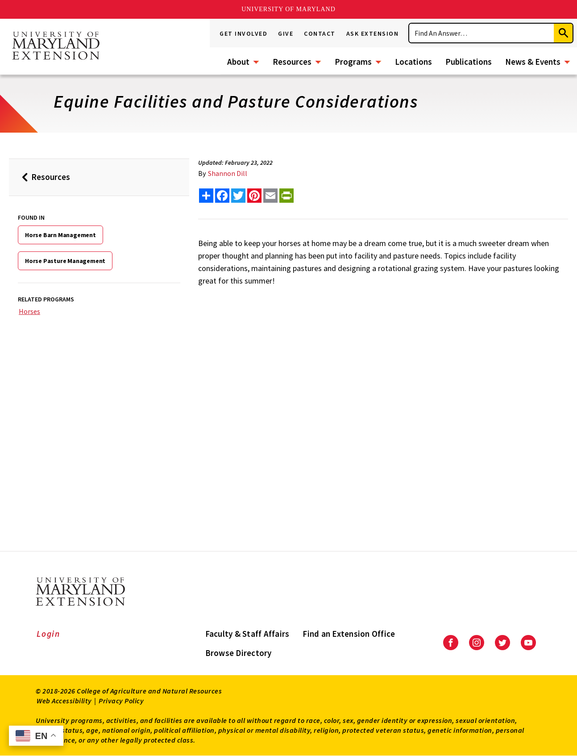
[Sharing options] (206, 195)
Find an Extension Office (349, 633)
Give (285, 33)
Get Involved (243, 33)
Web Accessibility (64, 700)
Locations (413, 61)
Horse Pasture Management (65, 261)
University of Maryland (288, 9)
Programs (353, 61)
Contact (320, 33)
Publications (468, 61)
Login (48, 633)
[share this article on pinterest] (254, 195)
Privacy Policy (121, 700)
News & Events (532, 61)
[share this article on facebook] (222, 195)
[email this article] (270, 195)
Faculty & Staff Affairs (247, 633)
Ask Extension (372, 33)
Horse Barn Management (60, 235)
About (238, 61)
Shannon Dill (227, 173)
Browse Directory (238, 652)
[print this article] (286, 195)
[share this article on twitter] (238, 195)
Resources (292, 61)
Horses (29, 311)
